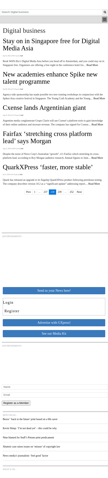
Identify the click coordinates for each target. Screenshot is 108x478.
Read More (92, 65)
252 (72, 192)
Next (79, 192)
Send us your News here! (54, 290)
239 (59, 192)
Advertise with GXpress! (54, 322)
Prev (28, 192)
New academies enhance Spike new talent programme (50, 78)
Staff (21, 56)
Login (8, 302)
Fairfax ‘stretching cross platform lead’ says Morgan (47, 137)
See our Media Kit (54, 333)
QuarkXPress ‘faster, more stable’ (48, 167)
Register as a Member (16, 403)
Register (12, 311)
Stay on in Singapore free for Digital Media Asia (51, 44)
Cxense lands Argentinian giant (44, 107)
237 (45, 192)
